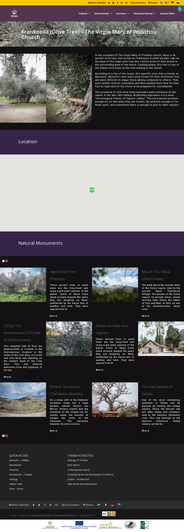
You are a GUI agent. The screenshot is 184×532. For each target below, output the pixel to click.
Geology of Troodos (77, 460)
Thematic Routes (143, 13)
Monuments (15, 465)
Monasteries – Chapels (20, 474)
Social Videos (138, 3)
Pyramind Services (65, 515)
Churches (13, 469)
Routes (152, 3)
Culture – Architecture (78, 479)
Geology (13, 479)
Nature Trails (15, 483)
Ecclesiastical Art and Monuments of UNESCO (90, 474)
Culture (83, 13)
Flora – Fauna (16, 488)
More (53, 315)
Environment (101, 13)
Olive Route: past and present (82, 483)
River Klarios (73, 465)
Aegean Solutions (42, 515)
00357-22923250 (96, 3)
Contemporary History (78, 469)
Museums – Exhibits (19, 460)
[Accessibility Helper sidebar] (181, 8)
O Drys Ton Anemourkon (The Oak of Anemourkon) (22, 333)
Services (121, 13)
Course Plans (167, 13)
